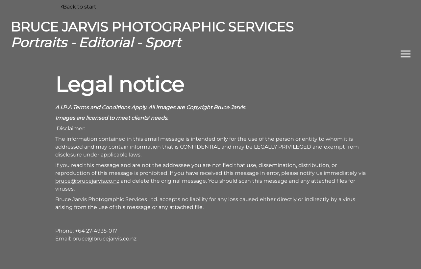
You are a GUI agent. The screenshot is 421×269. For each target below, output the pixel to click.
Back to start (78, 7)
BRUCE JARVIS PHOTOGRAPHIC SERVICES (152, 35)
